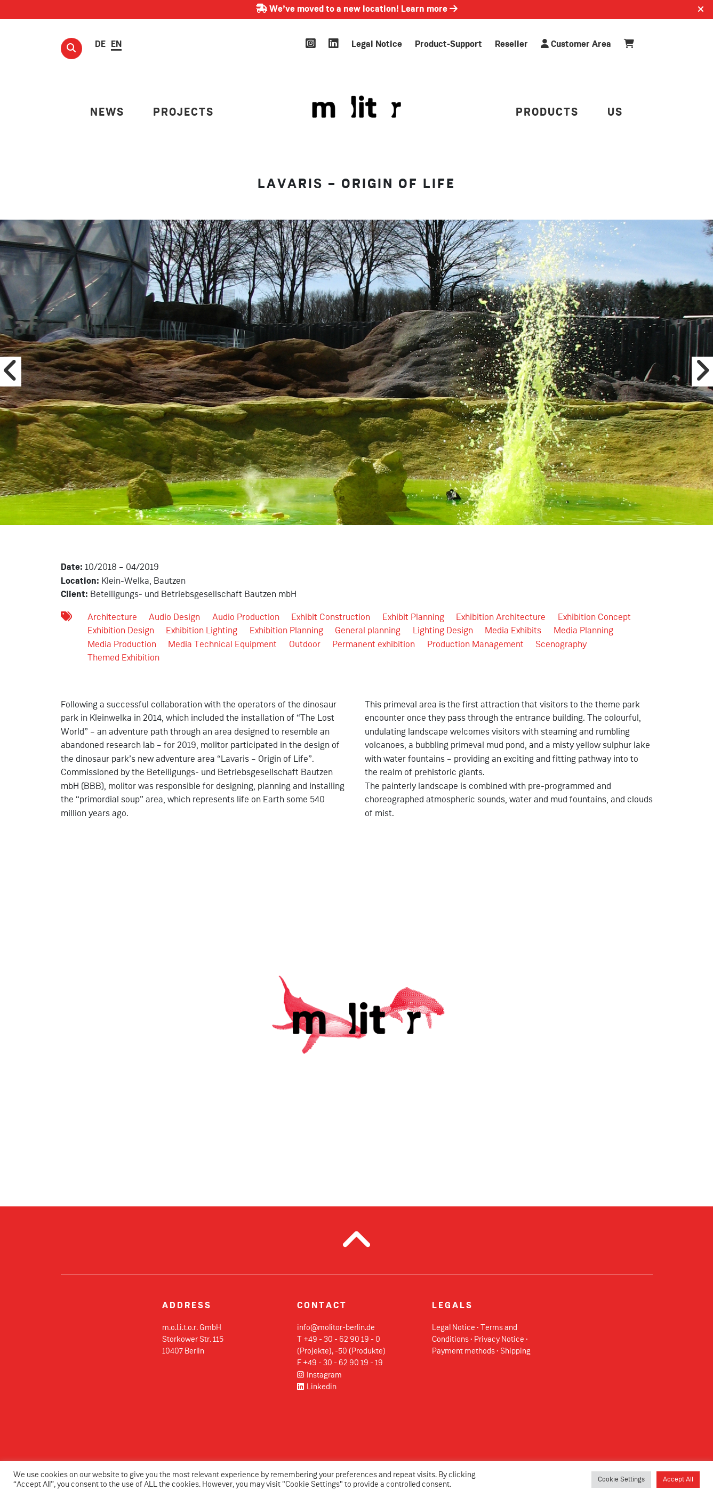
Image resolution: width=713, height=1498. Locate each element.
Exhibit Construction (330, 617)
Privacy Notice (499, 1339)
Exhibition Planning (286, 630)
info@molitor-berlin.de (336, 1328)
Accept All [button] (678, 1479)
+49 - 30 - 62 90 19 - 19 (343, 1363)
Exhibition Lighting (201, 630)
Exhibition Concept (594, 617)
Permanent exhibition (373, 644)
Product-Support (448, 44)
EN (116, 44)
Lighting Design (443, 630)
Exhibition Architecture (501, 617)
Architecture (112, 617)
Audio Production (245, 617)
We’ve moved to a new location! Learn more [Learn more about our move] (357, 9)
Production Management (475, 644)
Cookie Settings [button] (621, 1479)
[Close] (701, 9)
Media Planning (583, 630)
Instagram (319, 1375)
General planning (367, 630)
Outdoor (305, 644)
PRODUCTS (547, 112)
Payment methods (463, 1351)
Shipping (515, 1351)
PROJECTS (183, 112)
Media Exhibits (513, 630)
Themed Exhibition (123, 658)
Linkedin (317, 1387)
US (615, 112)
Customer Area (576, 44)
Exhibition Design (120, 630)
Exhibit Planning (413, 617)
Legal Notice (376, 44)
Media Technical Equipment (222, 644)
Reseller (511, 44)
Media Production (121, 644)
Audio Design (174, 617)
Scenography (561, 644)
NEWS (107, 112)
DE (100, 44)
